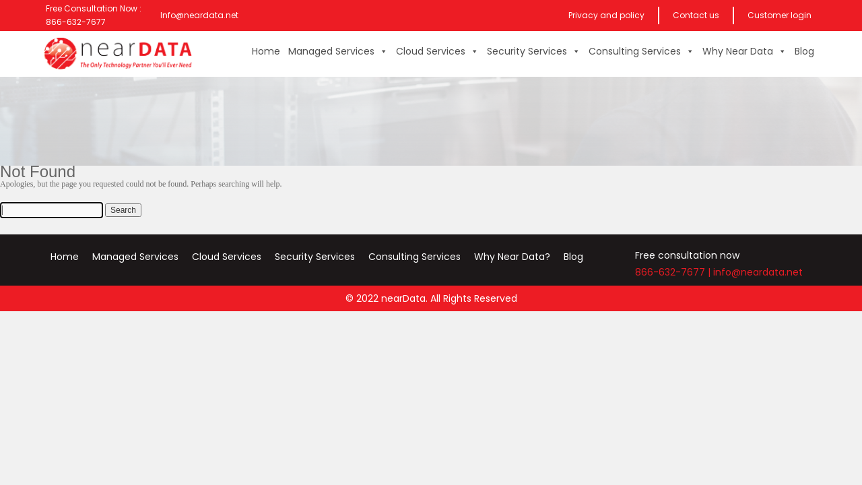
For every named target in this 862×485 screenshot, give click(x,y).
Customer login (779, 15)
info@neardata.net (758, 272)
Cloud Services (437, 51)
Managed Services (338, 51)
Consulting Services (641, 51)
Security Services (534, 51)
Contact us (696, 15)
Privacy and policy (606, 15)
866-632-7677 (670, 272)
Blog (804, 51)
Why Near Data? (512, 256)
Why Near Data (744, 51)
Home (266, 51)
